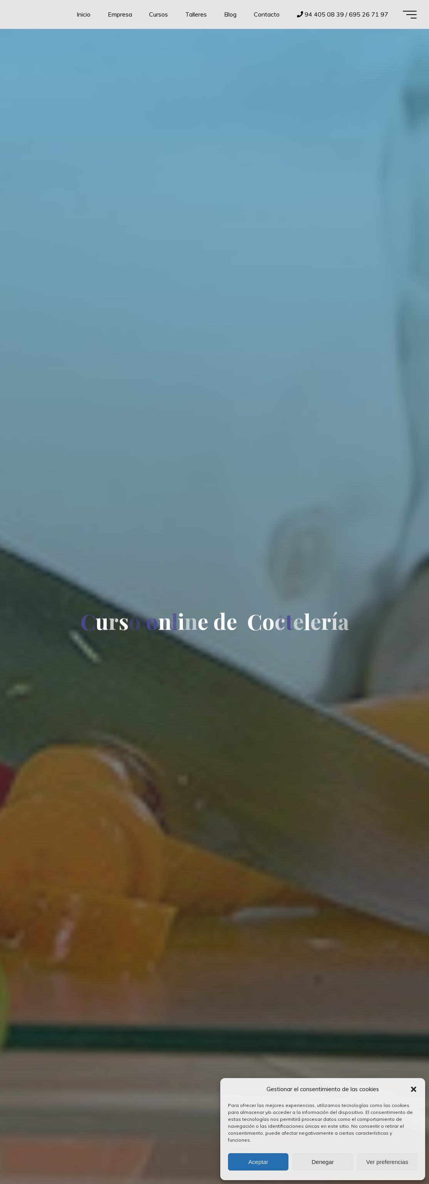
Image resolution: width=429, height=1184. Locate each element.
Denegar (323, 1162)
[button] (413, 1089)
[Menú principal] (410, 14)
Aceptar (258, 1162)
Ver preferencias (387, 1162)
